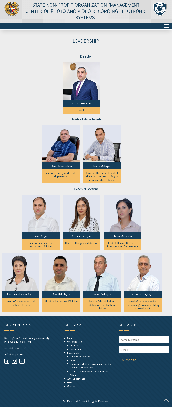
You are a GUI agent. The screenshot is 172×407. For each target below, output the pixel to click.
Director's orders (80, 356)
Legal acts (73, 352)
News (70, 382)
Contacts (72, 386)
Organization (74, 341)
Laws (72, 360)
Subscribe (129, 360)
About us (75, 345)
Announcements (76, 378)
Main (70, 338)
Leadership (76, 349)
